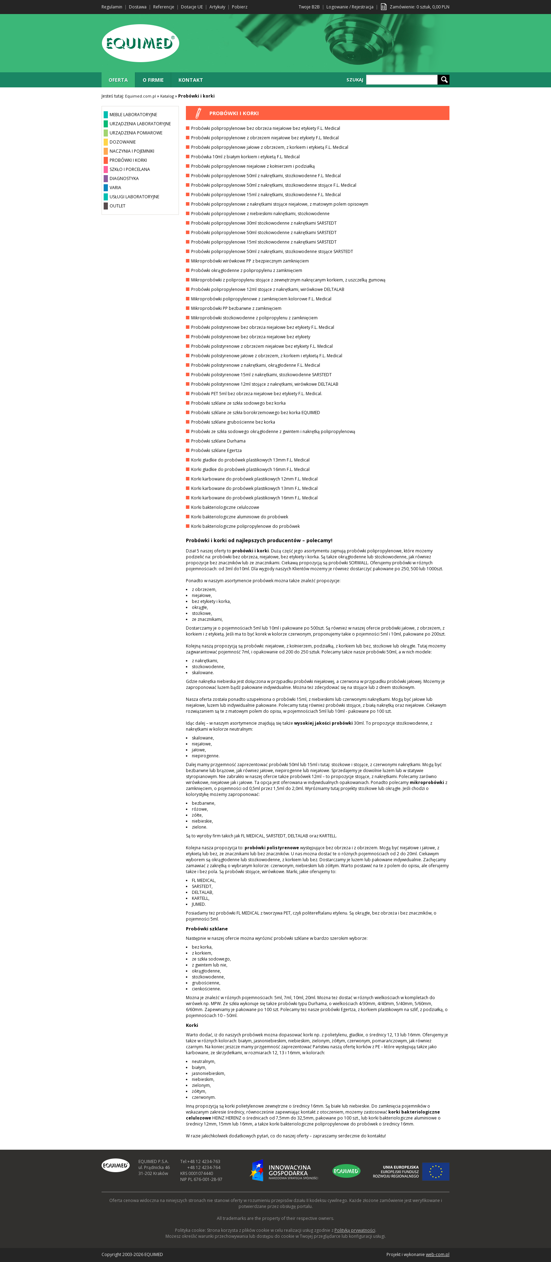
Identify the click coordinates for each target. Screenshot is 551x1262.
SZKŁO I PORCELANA (130, 169)
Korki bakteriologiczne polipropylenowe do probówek (245, 526)
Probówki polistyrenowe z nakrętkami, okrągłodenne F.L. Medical (255, 365)
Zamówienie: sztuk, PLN (419, 7)
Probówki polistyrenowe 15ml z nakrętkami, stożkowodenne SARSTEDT (261, 375)
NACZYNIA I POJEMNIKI (132, 151)
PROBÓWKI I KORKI (128, 160)
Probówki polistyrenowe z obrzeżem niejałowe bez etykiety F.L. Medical (262, 346)
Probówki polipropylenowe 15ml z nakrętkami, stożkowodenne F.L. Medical (266, 195)
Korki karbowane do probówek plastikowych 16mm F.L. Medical (254, 498)
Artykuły (217, 7)
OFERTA (118, 80)
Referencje (163, 7)
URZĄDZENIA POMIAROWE (136, 133)
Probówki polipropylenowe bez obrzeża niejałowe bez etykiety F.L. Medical (265, 128)
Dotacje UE (192, 7)
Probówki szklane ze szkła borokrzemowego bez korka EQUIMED (255, 413)
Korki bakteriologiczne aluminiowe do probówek (239, 517)
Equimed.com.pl (140, 96)
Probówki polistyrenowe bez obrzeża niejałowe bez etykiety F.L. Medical (262, 327)
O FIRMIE (153, 80)
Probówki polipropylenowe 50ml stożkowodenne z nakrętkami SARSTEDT (264, 232)
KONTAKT (191, 80)
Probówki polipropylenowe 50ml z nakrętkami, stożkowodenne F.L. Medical (266, 176)
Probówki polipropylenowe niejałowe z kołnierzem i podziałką (253, 166)
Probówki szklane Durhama (218, 441)
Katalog (167, 96)
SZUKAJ (354, 80)
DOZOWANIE (123, 142)
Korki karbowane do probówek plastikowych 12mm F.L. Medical (254, 479)
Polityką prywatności (355, 1230)
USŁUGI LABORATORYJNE (134, 197)
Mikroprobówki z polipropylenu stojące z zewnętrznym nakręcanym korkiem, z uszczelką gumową (288, 280)
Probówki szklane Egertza (216, 450)
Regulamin (112, 7)
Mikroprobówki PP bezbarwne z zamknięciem (236, 308)
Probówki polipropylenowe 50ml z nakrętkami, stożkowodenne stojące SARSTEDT (272, 251)
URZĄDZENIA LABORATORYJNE (140, 124)
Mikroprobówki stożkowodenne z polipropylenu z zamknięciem (254, 318)
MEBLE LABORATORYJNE (133, 115)
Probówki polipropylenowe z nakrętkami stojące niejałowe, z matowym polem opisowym (279, 204)
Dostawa (138, 7)
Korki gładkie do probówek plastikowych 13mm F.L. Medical (250, 460)
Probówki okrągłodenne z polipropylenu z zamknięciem (246, 270)
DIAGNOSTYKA (124, 178)
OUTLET (117, 206)
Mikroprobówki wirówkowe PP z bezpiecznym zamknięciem (250, 261)
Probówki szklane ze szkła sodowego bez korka (238, 403)
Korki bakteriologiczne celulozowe (225, 507)
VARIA (115, 188)
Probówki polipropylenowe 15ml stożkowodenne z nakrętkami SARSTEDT (264, 242)
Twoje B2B (309, 7)
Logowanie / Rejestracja (350, 7)
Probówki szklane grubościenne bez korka (233, 422)
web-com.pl (437, 1254)
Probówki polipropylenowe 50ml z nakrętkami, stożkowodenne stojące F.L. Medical (273, 185)
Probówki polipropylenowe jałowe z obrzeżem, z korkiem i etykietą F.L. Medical (269, 147)
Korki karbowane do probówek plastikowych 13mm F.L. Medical (254, 488)
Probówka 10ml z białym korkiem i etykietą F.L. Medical (245, 157)
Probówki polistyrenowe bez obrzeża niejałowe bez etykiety (250, 337)
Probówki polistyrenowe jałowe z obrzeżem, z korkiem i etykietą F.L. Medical (266, 356)
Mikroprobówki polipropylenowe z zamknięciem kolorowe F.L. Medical (261, 299)
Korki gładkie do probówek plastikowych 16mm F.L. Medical (250, 469)
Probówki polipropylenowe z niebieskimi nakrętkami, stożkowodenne (260, 214)
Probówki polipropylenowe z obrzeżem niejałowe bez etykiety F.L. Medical (265, 138)
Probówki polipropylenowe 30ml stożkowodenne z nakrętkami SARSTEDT (264, 223)
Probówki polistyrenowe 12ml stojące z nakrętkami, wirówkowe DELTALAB (264, 384)
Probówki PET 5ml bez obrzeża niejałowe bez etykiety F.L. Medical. (256, 394)
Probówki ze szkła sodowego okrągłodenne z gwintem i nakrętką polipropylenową (273, 431)
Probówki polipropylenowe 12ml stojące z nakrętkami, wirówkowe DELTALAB (267, 289)
